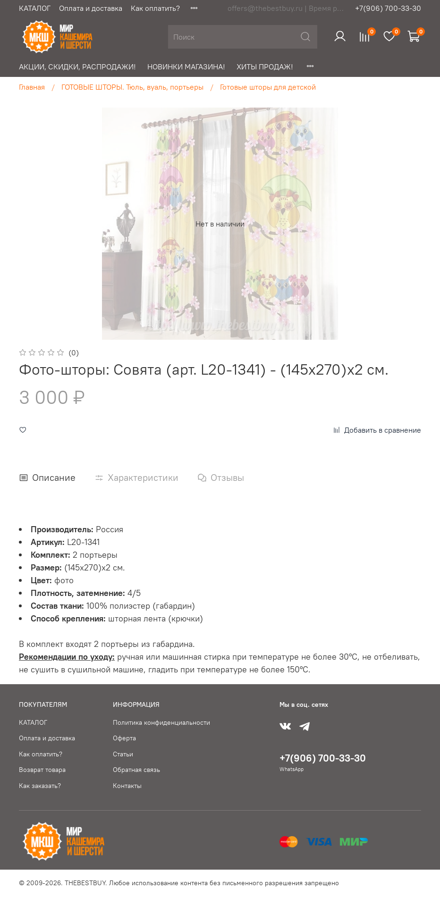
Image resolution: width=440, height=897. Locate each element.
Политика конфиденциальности (161, 722)
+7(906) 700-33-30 (388, 8)
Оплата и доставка (90, 8)
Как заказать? (40, 785)
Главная (32, 87)
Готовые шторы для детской (268, 87)
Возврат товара (42, 769)
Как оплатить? (155, 8)
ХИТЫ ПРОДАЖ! (265, 66)
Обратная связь (136, 769)
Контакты (127, 785)
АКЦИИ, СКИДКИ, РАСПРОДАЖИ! (77, 66)
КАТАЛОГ (35, 8)
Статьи (123, 754)
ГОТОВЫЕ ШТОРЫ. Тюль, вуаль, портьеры (132, 87)
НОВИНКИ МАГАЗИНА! (186, 66)
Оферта (124, 738)
